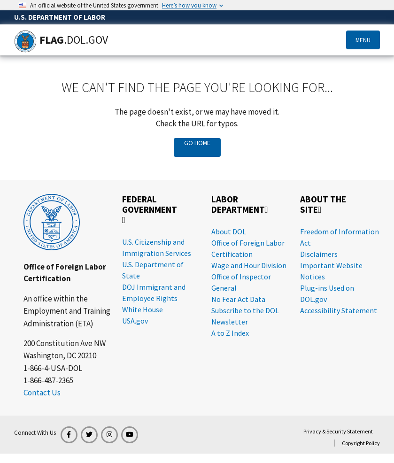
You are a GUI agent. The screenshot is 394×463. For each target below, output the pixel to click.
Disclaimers (319, 254)
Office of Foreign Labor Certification (64, 273)
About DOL (228, 231)
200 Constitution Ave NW (64, 343)
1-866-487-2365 (48, 380)
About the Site (323, 204)
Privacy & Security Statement (338, 431)
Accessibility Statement (338, 310)
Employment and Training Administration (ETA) (66, 317)
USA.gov (135, 320)
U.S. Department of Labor (59, 17)
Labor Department (239, 204)
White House (142, 309)
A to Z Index (230, 333)
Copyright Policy (361, 443)
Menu (363, 40)
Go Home (197, 143)
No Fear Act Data (238, 299)
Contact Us (42, 392)
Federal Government (149, 209)
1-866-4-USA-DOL (52, 368)
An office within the (55, 298)
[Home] (25, 41)
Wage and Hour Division (248, 265)
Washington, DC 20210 (59, 355)
